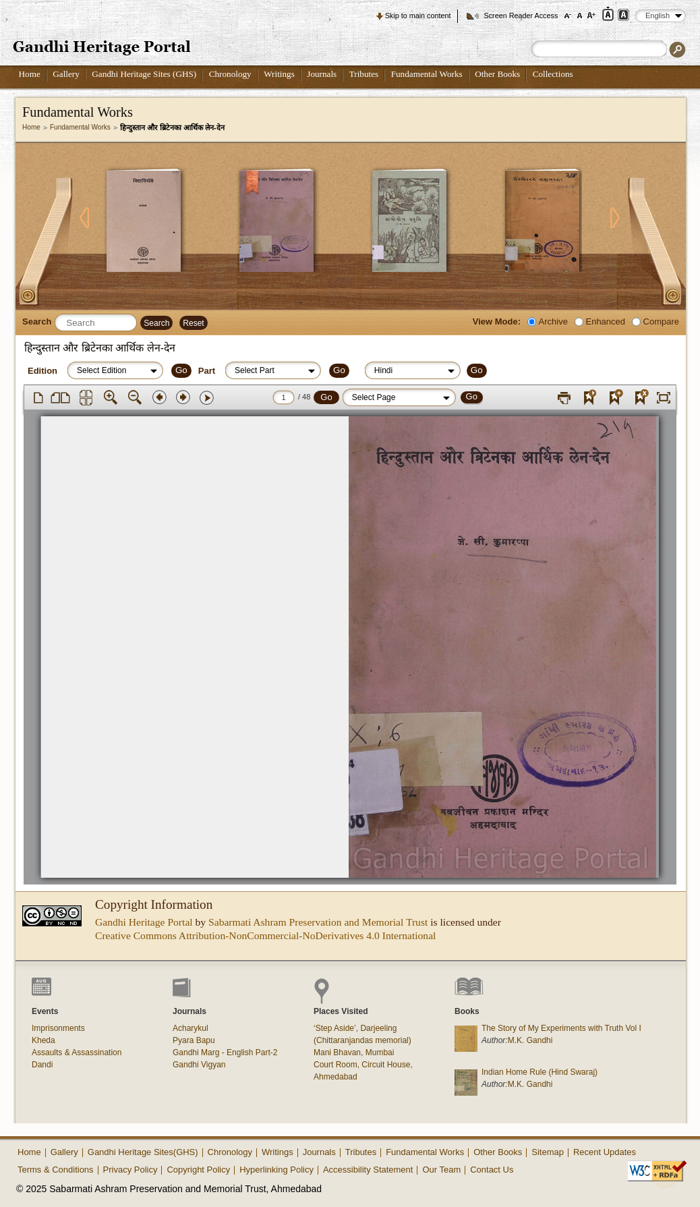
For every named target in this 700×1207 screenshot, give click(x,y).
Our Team (441, 1169)
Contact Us (491, 1169)
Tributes (363, 74)
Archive (553, 321)
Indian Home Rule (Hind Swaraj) (539, 1072)
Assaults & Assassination (76, 1052)
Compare (661, 321)
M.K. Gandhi (530, 1040)
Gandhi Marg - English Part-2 (225, 1052)
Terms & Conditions (56, 1169)
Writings (279, 74)
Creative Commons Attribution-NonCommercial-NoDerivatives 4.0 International (265, 935)
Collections (553, 74)
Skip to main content (418, 15)
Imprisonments (58, 1028)
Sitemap (547, 1152)
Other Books (497, 74)
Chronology (230, 74)
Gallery (66, 74)
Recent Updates (604, 1152)
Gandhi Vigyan (199, 1064)
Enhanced (605, 321)
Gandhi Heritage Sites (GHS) (144, 74)
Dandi (42, 1064)
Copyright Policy (198, 1169)
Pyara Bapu (194, 1040)
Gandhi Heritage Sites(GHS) (143, 1152)
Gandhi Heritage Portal (144, 922)
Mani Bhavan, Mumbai (354, 1052)
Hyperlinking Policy (276, 1169)
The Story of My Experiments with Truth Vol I (561, 1028)
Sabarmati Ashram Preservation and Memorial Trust (318, 922)
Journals (322, 74)
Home (29, 74)
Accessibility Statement (368, 1169)
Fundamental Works (427, 74)
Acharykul (190, 1028)
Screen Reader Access (521, 15)
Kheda (43, 1040)
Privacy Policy (130, 1169)
